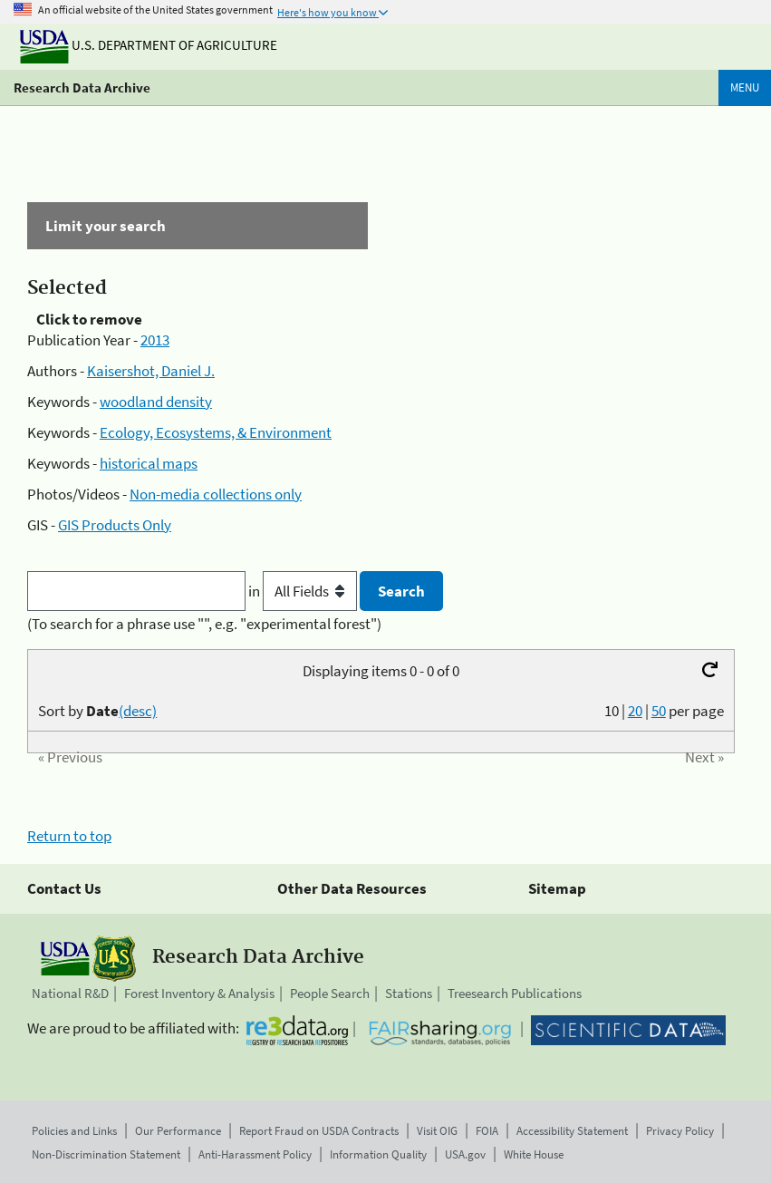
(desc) (138, 711)
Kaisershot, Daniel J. (151, 371)
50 (658, 711)
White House (534, 1154)
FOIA (487, 1131)
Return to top (69, 836)
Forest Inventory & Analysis (199, 993)
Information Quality (378, 1154)
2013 (154, 340)
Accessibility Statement (572, 1131)
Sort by (97, 711)
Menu (744, 87)
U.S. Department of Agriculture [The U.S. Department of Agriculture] (148, 44)
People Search (330, 993)
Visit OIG (437, 1131)
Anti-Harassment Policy (255, 1154)
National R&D (70, 993)
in (304, 591)
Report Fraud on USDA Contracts (319, 1131)
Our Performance (178, 1131)
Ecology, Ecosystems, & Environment (216, 432)
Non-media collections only (216, 494)
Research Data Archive (82, 87)
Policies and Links (74, 1131)
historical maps (149, 463)
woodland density (156, 402)
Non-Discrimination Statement (106, 1154)
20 (635, 711)
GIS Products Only (114, 525)
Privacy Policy (680, 1131)
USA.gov (465, 1154)
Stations (408, 993)
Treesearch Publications (515, 993)
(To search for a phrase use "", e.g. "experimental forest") (204, 624)
